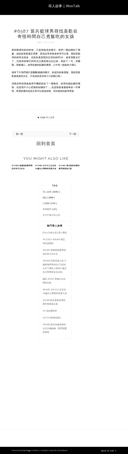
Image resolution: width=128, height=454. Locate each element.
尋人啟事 (50, 117)
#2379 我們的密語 (52, 317)
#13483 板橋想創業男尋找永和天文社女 (22, 167)
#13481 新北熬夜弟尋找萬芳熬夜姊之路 (69, 167)
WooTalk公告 (50, 215)
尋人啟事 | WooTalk (64, 5)
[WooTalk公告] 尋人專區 (55, 232)
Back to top (108, 451)
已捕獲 (46, 203)
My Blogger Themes (31, 450)
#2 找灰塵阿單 (50, 310)
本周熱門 (47, 209)
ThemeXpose (62, 450)
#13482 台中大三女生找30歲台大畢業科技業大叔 (45, 167)
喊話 (45, 197)
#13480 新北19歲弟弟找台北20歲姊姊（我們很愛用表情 (55, 328)
